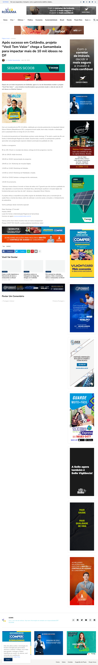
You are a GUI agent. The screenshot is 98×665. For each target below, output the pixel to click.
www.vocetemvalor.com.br (22, 216)
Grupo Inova (92, 662)
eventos (13, 38)
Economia (39, 20)
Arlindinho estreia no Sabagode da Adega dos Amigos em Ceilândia (31, 276)
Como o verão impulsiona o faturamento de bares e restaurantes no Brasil (10, 276)
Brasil (62, 20)
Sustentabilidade (51, 20)
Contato (70, 662)
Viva (11, 20)
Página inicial (6, 38)
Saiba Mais (16, 657)
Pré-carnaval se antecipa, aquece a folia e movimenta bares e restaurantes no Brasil (55, 276)
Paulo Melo (78, 20)
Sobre (63, 662)
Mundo (69, 20)
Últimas (20, 20)
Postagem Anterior (8, 301)
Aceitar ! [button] (8, 659)
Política (30, 20)
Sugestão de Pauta (80, 662)
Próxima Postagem (58, 301)
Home (5, 20)
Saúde (87, 20)
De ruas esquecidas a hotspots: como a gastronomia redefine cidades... (31, 2)
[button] (89, 20)
